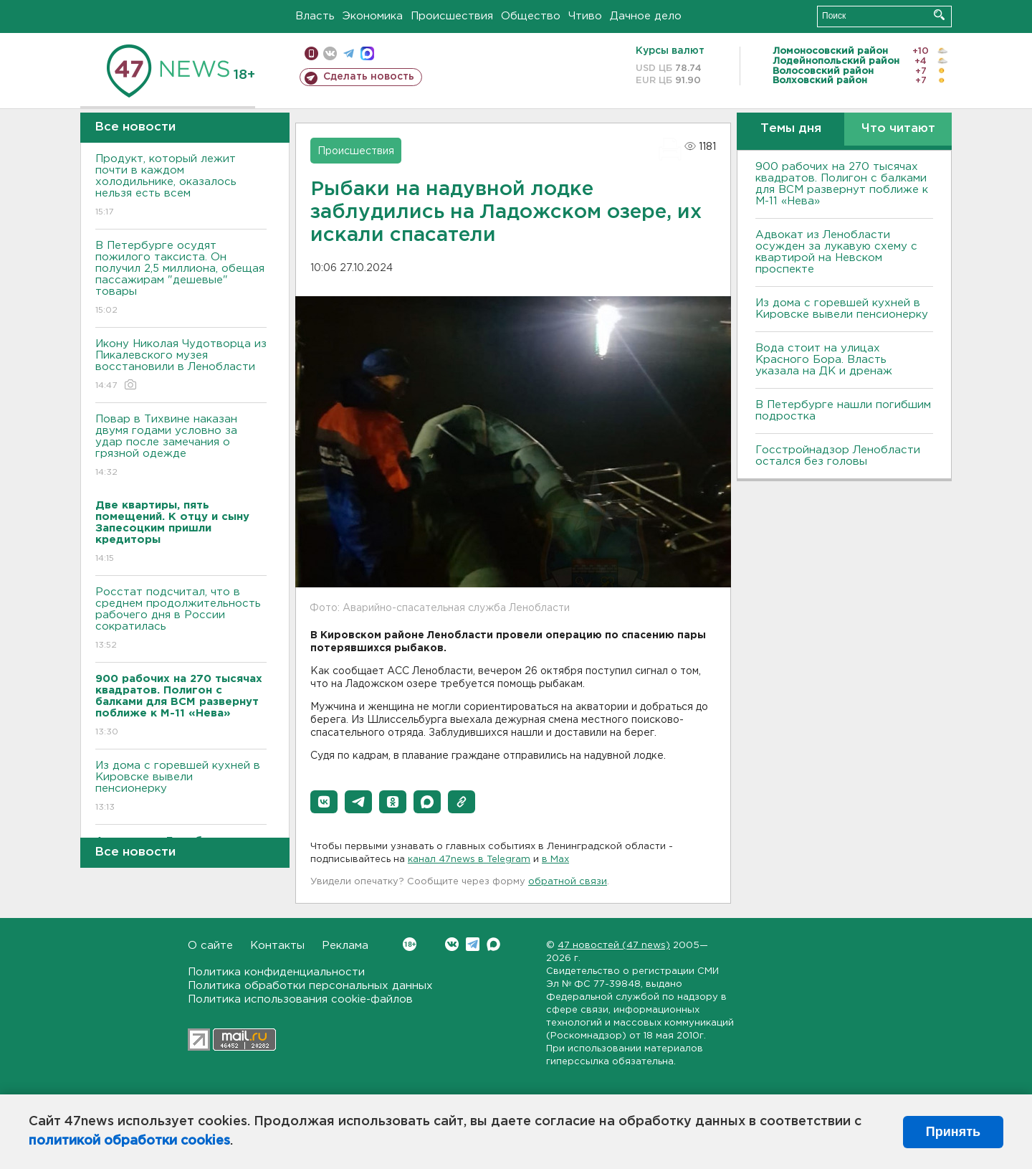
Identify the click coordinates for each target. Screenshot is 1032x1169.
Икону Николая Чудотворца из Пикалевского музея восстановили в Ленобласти (181, 365)
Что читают (898, 128)
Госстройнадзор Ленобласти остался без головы (837, 455)
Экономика (373, 16)
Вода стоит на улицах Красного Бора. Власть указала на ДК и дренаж (823, 360)
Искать (939, 14)
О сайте (210, 945)
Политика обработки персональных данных (310, 985)
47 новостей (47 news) (614, 946)
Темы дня (790, 128)
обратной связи (567, 882)
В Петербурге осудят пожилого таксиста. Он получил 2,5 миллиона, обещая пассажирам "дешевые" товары (181, 278)
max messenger (367, 53)
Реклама (345, 945)
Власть (315, 16)
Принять (953, 1132)
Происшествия (452, 16)
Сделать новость (368, 76)
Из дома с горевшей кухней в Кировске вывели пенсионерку (181, 787)
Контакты (277, 945)
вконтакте (330, 53)
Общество (530, 16)
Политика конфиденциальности (276, 972)
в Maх (555, 859)
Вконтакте (409, 944)
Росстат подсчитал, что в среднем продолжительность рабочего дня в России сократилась (181, 619)
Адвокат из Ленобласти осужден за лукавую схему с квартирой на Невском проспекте (836, 252)
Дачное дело (646, 16)
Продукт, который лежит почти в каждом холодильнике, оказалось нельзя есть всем (181, 186)
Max (493, 944)
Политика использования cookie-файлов (300, 999)
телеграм (348, 53)
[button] (324, 801)
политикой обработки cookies (129, 1141)
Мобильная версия (311, 53)
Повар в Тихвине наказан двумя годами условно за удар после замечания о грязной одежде (181, 446)
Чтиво (585, 16)
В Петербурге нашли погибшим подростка (843, 410)
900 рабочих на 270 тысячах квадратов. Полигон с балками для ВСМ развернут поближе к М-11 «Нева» (841, 184)
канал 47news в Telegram (469, 859)
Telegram (472, 944)
